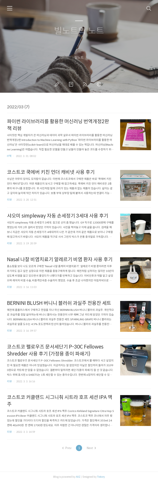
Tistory (101, 476)
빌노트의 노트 (79, 31)
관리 (100, 84)
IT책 (9, 156)
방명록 (72, 84)
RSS (86, 84)
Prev (66, 448)
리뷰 (9, 199)
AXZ (78, 476)
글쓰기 (58, 84)
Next (91, 448)
